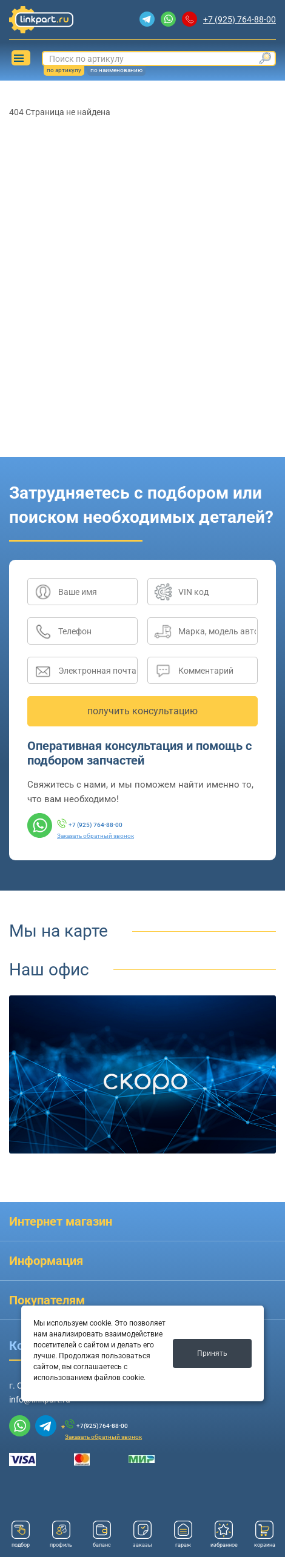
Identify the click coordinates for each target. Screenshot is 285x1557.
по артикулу (64, 70)
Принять (212, 1353)
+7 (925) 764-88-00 (239, 19)
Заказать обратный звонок (95, 835)
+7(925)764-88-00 (102, 1426)
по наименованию (116, 70)
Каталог (19, 58)
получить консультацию (142, 711)
